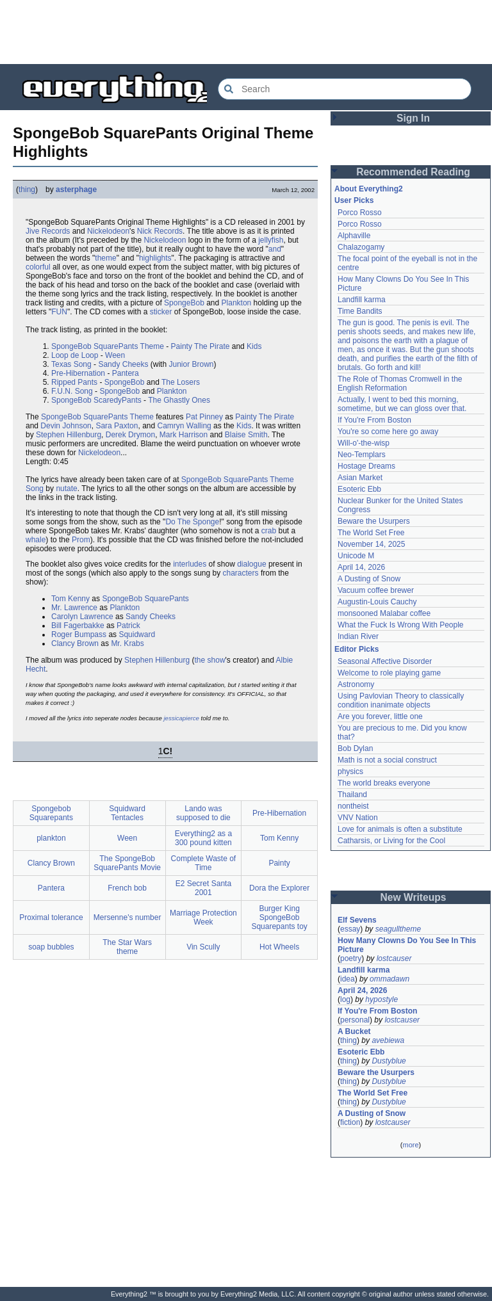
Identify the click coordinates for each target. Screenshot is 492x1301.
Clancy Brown (75, 643)
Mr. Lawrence (74, 607)
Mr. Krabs (127, 643)
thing (27, 189)
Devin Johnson (65, 425)
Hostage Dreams (366, 466)
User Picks (353, 200)
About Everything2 (368, 188)
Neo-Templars (362, 454)
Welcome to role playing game (389, 672)
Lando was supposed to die (203, 813)
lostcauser (394, 958)
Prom (81, 539)
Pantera (125, 373)
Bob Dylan (355, 748)
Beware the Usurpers (374, 521)
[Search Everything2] (345, 89)
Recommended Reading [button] (413, 171)
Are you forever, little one (380, 716)
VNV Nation (358, 817)
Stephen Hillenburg (68, 434)
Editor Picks (356, 649)
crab (268, 530)
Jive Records (48, 231)
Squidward (137, 634)
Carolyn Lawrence (82, 616)
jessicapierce (181, 718)
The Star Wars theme (127, 947)
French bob (127, 888)
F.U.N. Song (72, 391)
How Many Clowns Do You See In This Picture (407, 945)
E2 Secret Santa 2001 (203, 888)
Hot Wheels (279, 946)
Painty (279, 863)
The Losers (180, 382)
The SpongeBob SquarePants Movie (127, 863)
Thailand (352, 794)
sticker (161, 311)
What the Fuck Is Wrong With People (401, 624)
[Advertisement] (246, 32)
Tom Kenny (70, 598)
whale (35, 539)
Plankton (237, 302)
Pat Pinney (204, 416)
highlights (155, 258)
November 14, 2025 (371, 544)
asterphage (76, 189)
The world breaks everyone (384, 783)
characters (241, 573)
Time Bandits (360, 311)
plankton (51, 838)
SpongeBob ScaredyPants (96, 400)
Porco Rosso (360, 212)
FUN (59, 311)
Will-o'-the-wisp (364, 443)
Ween (115, 355)
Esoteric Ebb (359, 489)
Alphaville (354, 235)
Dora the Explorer (279, 888)
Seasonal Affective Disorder (385, 661)
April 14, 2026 (361, 567)
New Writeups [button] (414, 897)
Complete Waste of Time (203, 863)
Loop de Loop (74, 355)
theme (105, 258)
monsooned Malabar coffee (384, 613)
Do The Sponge (192, 521)
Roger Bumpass (78, 634)
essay (350, 929)
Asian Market (360, 477)
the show (210, 660)
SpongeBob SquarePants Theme (107, 346)
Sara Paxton (116, 425)
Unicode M (356, 555)
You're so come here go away (388, 431)
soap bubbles (51, 946)
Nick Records (160, 231)
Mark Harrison (184, 434)
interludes (189, 564)
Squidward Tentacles (127, 813)
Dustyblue (389, 1060)
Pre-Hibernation (78, 373)
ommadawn (389, 978)
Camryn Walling (184, 425)
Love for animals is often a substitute (400, 829)
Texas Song (71, 364)
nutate (66, 488)
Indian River (358, 636)
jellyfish (270, 240)
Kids (254, 346)
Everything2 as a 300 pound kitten (203, 838)
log (345, 999)
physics (350, 771)
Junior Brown (190, 364)
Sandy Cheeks (123, 364)
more (410, 1145)
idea (347, 978)
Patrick (128, 625)
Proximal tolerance (51, 917)
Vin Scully (203, 946)
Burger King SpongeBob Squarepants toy (279, 917)
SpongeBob (184, 302)
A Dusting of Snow (369, 578)
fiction (350, 1122)
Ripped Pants (74, 382)
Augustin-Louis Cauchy (377, 601)
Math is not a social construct (387, 760)
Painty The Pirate (200, 346)
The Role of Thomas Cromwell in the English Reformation (400, 383)
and (274, 249)
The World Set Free (371, 532)
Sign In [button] (413, 118)
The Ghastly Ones (179, 400)
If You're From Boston (374, 420)
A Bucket (354, 1031)
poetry (350, 958)
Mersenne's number (127, 917)
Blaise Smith (246, 434)
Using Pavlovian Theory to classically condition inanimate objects (401, 700)
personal (355, 1019)
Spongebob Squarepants (51, 813)
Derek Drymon (130, 434)
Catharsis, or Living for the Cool (391, 840)
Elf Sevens (357, 920)
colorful (38, 267)
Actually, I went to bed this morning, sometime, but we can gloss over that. (402, 404)
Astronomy (356, 684)
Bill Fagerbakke (77, 625)
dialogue (251, 564)
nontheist (353, 806)
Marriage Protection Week (203, 917)
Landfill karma (362, 299)
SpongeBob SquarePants (145, 598)
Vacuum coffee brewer (376, 590)
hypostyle (381, 999)
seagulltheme (398, 929)
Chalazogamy (361, 247)
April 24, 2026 (362, 990)
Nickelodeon (108, 231)
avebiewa (388, 1040)
